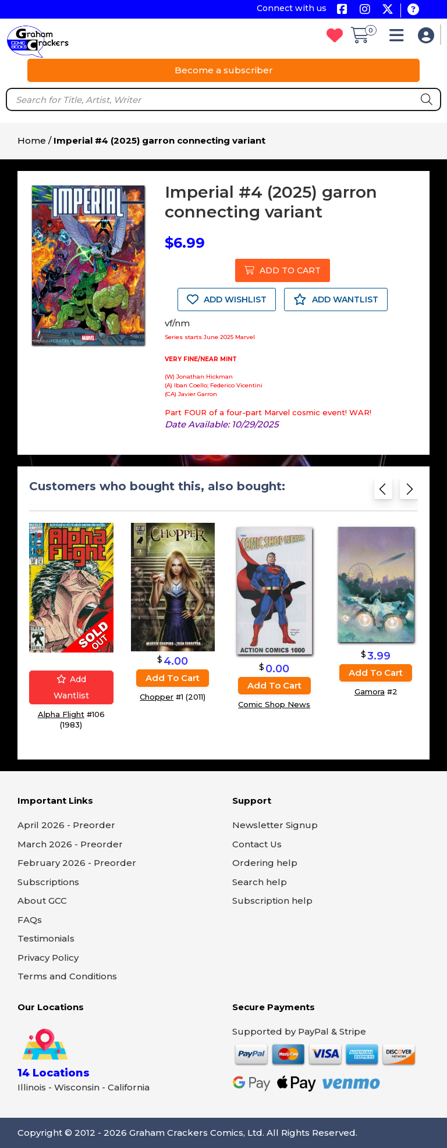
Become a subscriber (224, 70)
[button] (399, 38)
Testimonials (45, 938)
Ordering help (264, 862)
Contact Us (257, 844)
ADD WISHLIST (227, 299)
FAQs (29, 919)
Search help (259, 881)
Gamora (369, 691)
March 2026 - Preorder (70, 844)
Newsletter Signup (275, 824)
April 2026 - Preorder (66, 824)
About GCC (42, 900)
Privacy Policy (48, 957)
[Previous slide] (383, 492)
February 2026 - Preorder (76, 862)
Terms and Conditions (67, 976)
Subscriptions (48, 881)
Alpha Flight (61, 714)
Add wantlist (71, 687)
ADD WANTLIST (335, 299)
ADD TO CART (282, 270)
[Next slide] (409, 492)
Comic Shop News (274, 704)
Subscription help (272, 900)
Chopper (156, 696)
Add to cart (173, 677)
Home (31, 140)
